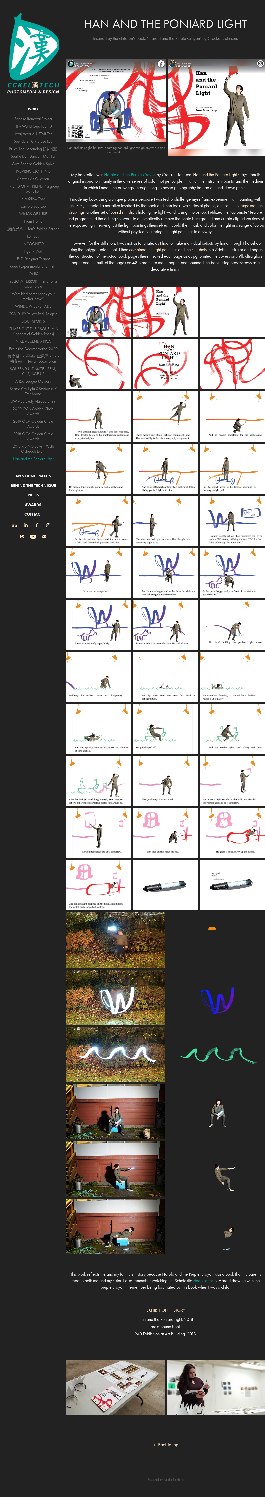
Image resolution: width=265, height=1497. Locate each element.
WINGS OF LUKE (33, 213)
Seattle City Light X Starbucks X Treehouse (33, 391)
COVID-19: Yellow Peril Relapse (33, 313)
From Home (33, 221)
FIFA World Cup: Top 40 (33, 126)
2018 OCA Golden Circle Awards (33, 436)
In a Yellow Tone (33, 198)
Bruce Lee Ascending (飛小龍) (33, 148)
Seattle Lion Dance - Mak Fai (33, 156)
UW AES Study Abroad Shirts (33, 401)
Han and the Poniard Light (33, 458)
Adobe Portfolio (174, 1479)
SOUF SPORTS (33, 321)
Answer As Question (33, 178)
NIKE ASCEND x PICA (33, 341)
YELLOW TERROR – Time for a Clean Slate (33, 284)
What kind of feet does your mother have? (33, 296)
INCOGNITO (33, 243)
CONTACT (33, 514)
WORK (33, 109)
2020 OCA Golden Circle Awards (33, 411)
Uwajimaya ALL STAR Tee (33, 133)
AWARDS (33, 504)
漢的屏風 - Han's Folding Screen (33, 228)
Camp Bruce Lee (33, 206)
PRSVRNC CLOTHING (33, 171)
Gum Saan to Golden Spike (33, 163)
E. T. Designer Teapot (33, 258)
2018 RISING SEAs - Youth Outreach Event (33, 449)
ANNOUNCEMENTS (33, 476)
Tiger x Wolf (33, 251)
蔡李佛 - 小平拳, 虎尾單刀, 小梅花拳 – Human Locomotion (33, 359)
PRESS (33, 495)
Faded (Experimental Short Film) (33, 266)
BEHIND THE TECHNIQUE (33, 485)
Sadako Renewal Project (33, 118)
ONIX (33, 273)
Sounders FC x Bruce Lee (33, 141)
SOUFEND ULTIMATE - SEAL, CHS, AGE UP (33, 371)
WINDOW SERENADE (33, 306)
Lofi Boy (33, 236)
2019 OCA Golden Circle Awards (33, 424)
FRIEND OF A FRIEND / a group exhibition (33, 189)
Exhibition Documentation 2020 (33, 348)
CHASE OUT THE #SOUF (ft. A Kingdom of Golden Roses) (33, 331)
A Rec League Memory (33, 381)
